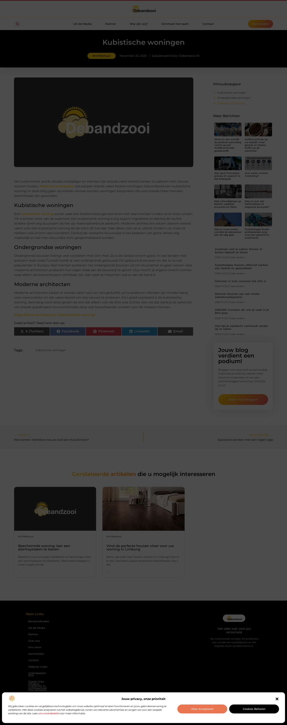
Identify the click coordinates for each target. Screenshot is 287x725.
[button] (277, 699)
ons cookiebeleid (48, 713)
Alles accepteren (202, 708)
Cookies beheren (254, 708)
